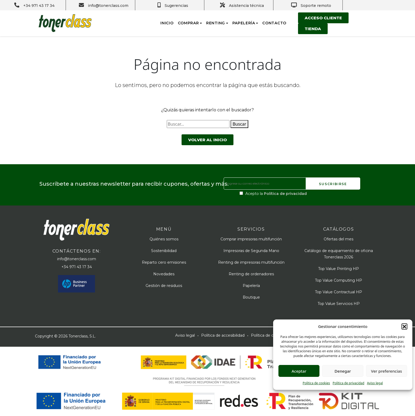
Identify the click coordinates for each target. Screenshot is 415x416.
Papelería (243, 23)
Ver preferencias (386, 371)
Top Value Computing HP (338, 280)
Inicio (166, 23)
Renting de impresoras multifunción (251, 262)
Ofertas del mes (338, 239)
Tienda (313, 28)
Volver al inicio (207, 139)
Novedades (163, 274)
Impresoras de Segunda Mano (251, 250)
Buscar (239, 124)
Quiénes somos (164, 239)
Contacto (274, 23)
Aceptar (299, 371)
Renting (215, 23)
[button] (404, 326)
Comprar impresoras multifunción (251, 239)
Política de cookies (316, 383)
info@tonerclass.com (76, 259)
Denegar (343, 371)
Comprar (188, 23)
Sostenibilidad (164, 250)
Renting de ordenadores (251, 274)
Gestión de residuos (164, 285)
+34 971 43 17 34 (76, 266)
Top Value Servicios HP (339, 303)
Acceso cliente (323, 17)
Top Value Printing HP (338, 268)
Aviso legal (375, 383)
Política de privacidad (348, 383)
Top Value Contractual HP (338, 292)
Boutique (251, 297)
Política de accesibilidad (223, 335)
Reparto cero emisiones (164, 262)
